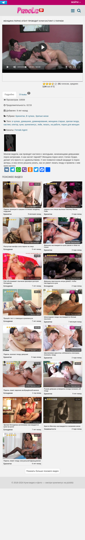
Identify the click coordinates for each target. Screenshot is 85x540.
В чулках (30, 116)
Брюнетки (20, 116)
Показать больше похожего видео (42, 474)
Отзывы (24, 94)
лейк (40, 125)
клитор (15, 125)
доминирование (39, 122)
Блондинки (8, 250)
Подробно (9, 95)
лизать (46, 125)
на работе (55, 125)
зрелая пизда (72, 122)
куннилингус (30, 125)
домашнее (26, 122)
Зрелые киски (42, 116)
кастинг (7, 125)
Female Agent (21, 130)
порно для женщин (70, 125)
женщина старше (56, 122)
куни (21, 125)
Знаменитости (50, 431)
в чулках (16, 122)
